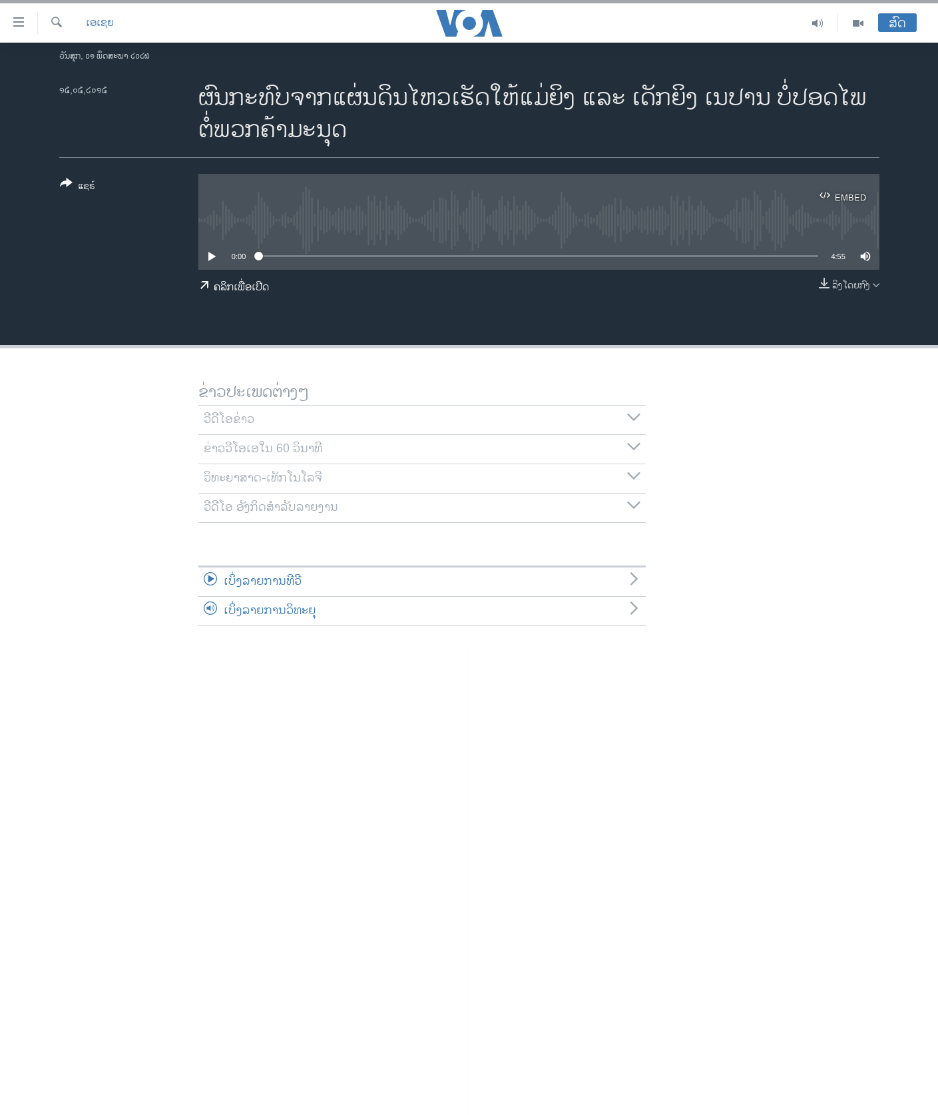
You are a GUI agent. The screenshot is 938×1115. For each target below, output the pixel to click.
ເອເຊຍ (100, 23)
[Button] (77, 187)
